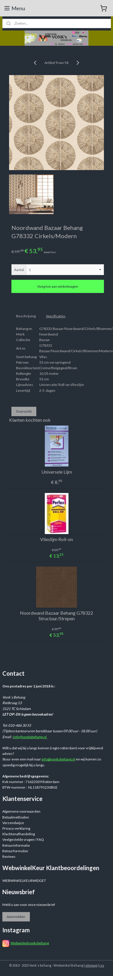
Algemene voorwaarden (21, 811)
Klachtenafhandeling (18, 834)
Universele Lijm (56, 472)
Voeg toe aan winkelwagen (57, 286)
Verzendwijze (13, 823)
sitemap (91, 965)
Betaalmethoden (15, 817)
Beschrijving (26, 316)
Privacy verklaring (16, 828)
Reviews (9, 856)
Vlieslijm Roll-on (56, 539)
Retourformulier (15, 851)
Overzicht (24, 411)
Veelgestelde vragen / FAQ (23, 839)
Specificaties (56, 316)
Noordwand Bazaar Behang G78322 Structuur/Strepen (56, 615)
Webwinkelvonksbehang (30, 943)
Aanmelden (16, 916)
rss (101, 965)
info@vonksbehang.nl (30, 737)
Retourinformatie (16, 845)
